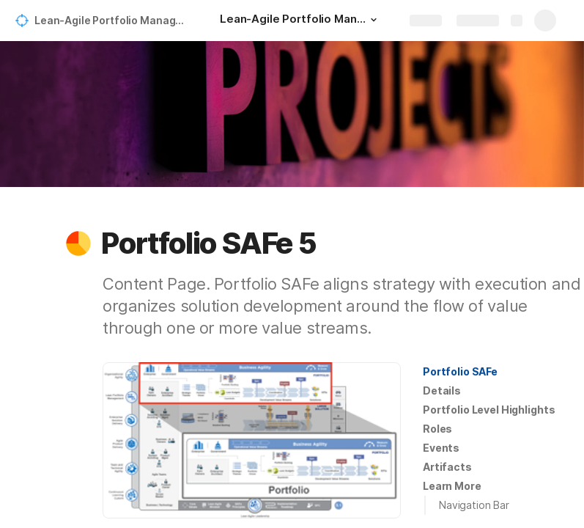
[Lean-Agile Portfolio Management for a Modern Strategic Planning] (300, 20)
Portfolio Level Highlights (489, 409)
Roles (437, 428)
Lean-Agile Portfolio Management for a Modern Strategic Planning (112, 20)
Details (442, 390)
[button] (373, 19)
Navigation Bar (474, 505)
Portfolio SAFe (460, 371)
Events (441, 447)
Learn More (452, 486)
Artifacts (447, 467)
